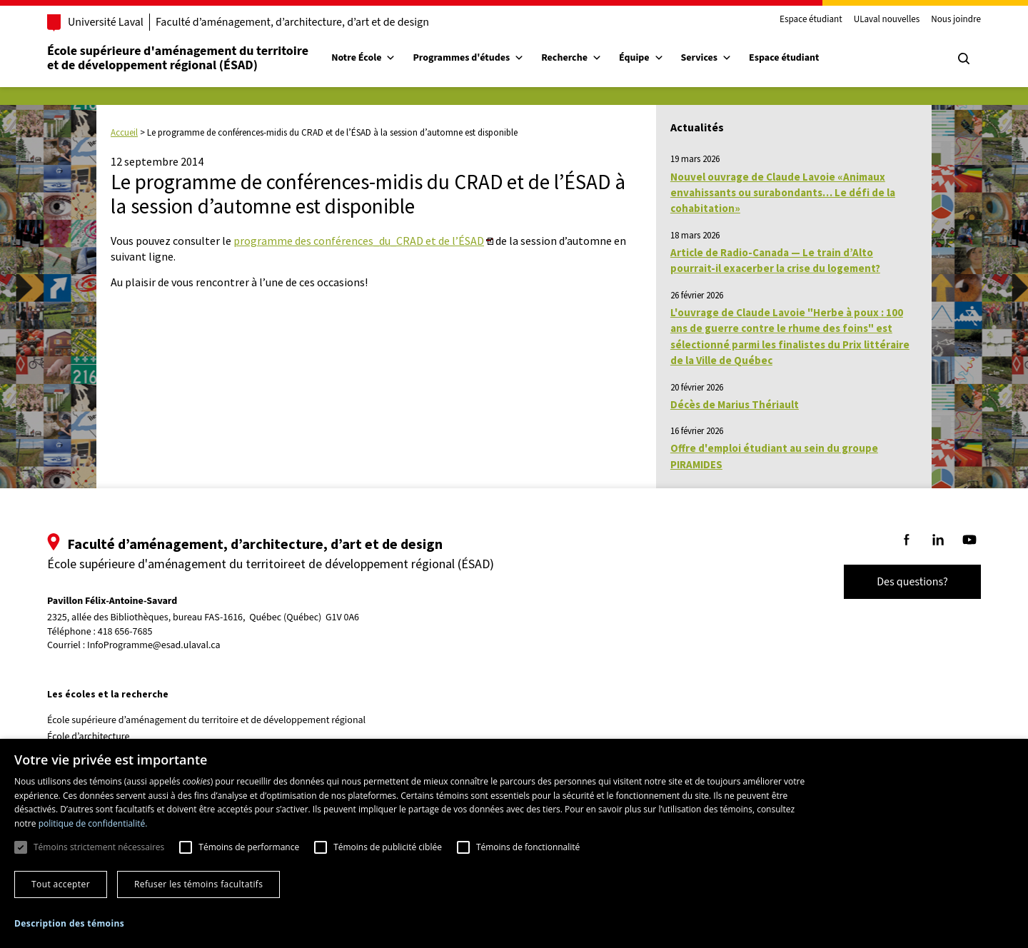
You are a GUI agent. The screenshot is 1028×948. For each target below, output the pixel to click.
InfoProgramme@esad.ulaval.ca (154, 645)
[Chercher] (964, 58)
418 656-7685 (125, 632)
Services (706, 58)
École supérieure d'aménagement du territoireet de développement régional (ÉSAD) (177, 58)
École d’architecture (88, 737)
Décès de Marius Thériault (734, 404)
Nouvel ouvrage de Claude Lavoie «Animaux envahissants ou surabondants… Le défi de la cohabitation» (782, 193)
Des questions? (912, 582)
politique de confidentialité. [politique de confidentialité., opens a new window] (93, 823)
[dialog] (514, 843)
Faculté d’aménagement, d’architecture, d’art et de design (292, 22)
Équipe (641, 58)
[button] (69, 923)
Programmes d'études (468, 58)
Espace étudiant (811, 20)
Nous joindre (956, 20)
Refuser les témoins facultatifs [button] (198, 884)
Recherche (571, 58)
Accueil (124, 132)
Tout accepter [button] (60, 884)
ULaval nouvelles (887, 20)
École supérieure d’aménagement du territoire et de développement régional (206, 720)
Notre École (363, 58)
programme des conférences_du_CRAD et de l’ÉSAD (358, 240)
